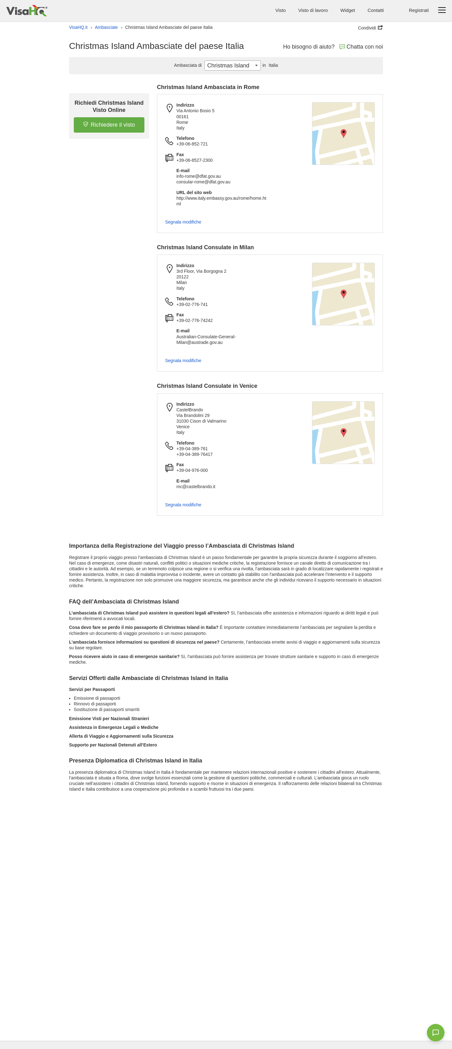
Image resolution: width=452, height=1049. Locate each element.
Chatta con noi (361, 47)
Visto (280, 10)
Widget (347, 10)
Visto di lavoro (313, 10)
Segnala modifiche (183, 221)
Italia (269, 65)
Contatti (376, 10)
